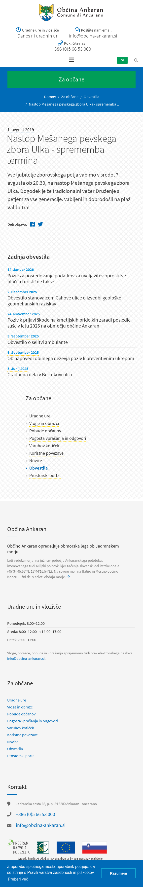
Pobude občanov (45, 431)
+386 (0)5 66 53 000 (35, 814)
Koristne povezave (46, 453)
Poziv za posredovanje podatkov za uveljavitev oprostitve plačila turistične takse (66, 278)
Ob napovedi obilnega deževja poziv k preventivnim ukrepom (70, 358)
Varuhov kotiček (44, 446)
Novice (35, 461)
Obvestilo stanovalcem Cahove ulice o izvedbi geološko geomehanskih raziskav (64, 301)
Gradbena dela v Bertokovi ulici (39, 374)
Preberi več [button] (18, 879)
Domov (50, 96)
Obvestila (91, 96)
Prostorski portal (45, 476)
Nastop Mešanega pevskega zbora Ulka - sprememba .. (74, 104)
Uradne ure (39, 416)
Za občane (69, 96)
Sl (122, 60)
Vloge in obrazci (44, 423)
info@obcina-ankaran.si (26, 658)
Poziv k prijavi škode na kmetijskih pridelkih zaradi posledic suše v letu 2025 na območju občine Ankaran (68, 323)
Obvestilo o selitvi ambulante (37, 342)
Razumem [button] (118, 873)
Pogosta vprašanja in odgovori (57, 438)
